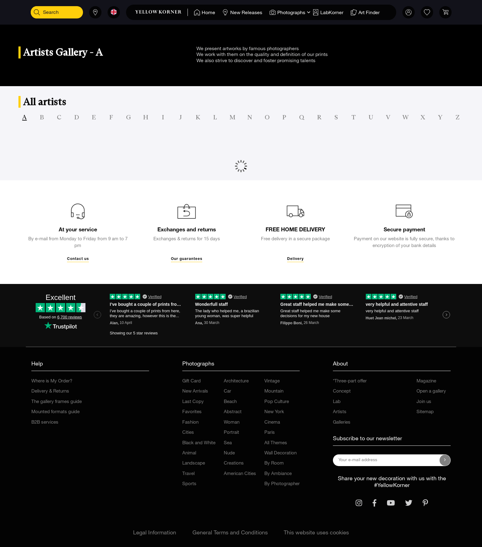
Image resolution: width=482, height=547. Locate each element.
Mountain (273, 391)
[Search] (43, 12)
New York (274, 412)
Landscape (193, 463)
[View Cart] (439, 12)
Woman (231, 422)
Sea (228, 443)
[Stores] (89, 12)
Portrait (231, 432)
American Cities (240, 474)
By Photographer (282, 484)
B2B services (44, 422)
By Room (274, 463)
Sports (189, 484)
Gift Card (191, 381)
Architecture (236, 381)
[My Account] (402, 12)
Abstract (233, 412)
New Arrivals (195, 391)
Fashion (190, 422)
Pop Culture (276, 402)
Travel (188, 474)
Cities (188, 432)
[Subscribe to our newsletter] (445, 460)
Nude (229, 453)
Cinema (272, 422)
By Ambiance (278, 474)
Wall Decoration (280, 453)
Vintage (272, 381)
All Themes (275, 443)
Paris (269, 432)
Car (227, 391)
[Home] (198, 12)
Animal (189, 453)
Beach (230, 402)
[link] (155, 12)
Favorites (192, 412)
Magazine (426, 381)
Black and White (198, 443)
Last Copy (193, 402)
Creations (234, 463)
